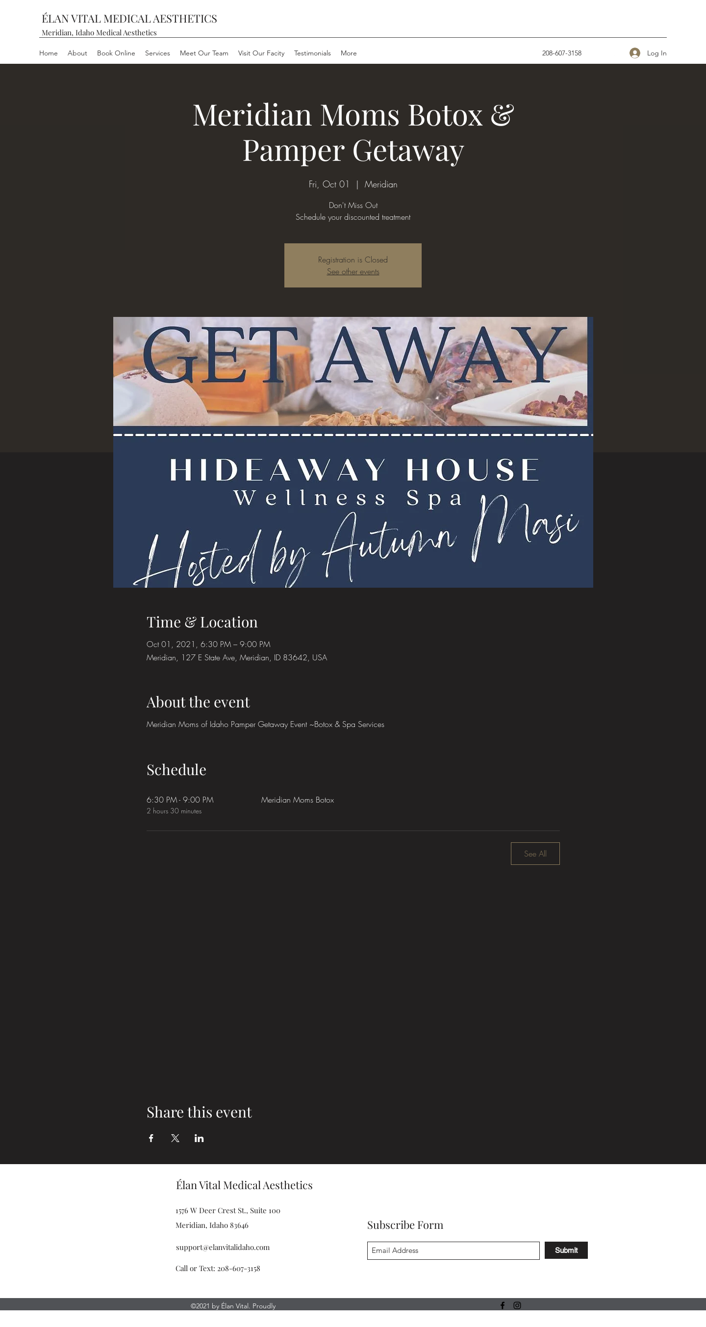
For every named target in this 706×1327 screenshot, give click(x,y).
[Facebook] (600, 53)
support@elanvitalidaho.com (223, 1247)
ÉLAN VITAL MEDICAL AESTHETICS (129, 18)
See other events (353, 271)
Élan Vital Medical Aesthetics (244, 1184)
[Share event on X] (175, 1138)
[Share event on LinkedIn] (199, 1138)
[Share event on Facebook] (151, 1138)
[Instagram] (614, 53)
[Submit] (566, 1250)
